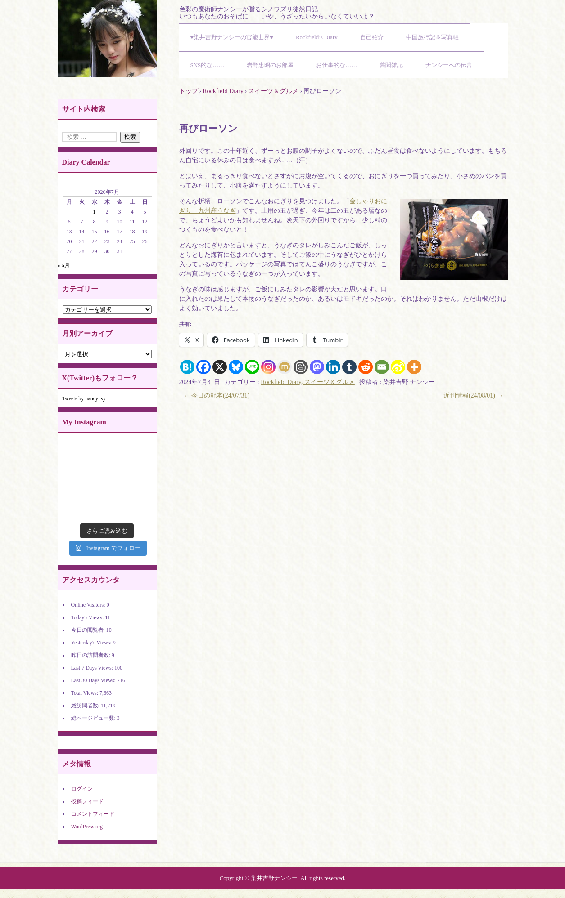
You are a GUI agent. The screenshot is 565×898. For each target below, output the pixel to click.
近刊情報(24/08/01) (473, 395)
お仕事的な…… (336, 65)
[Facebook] (203, 367)
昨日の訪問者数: (91, 655)
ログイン (82, 789)
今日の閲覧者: (88, 630)
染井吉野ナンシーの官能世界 (107, 38)
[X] (219, 367)
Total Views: (85, 693)
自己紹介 (372, 37)
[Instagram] (268, 367)
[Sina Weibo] (398, 367)
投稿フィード (87, 801)
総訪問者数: (86, 705)
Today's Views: (88, 617)
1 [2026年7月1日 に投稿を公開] (94, 212)
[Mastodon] (317, 367)
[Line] (252, 367)
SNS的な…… (207, 65)
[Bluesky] (236, 367)
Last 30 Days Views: (94, 680)
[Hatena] (187, 367)
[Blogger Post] (301, 367)
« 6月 (64, 265)
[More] (414, 367)
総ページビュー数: (94, 718)
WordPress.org (87, 826)
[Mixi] (284, 367)
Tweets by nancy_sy (84, 398)
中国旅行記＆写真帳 (432, 37)
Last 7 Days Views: (92, 668)
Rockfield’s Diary (317, 37)
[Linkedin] (333, 367)
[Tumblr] (349, 367)
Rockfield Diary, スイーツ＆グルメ (308, 382)
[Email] (382, 367)
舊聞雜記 (391, 65)
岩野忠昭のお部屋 (270, 65)
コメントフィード (92, 814)
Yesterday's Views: (92, 642)
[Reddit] (365, 367)
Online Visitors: (89, 605)
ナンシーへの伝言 (448, 65)
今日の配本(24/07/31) (217, 395)
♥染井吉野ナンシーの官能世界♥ (231, 37)
